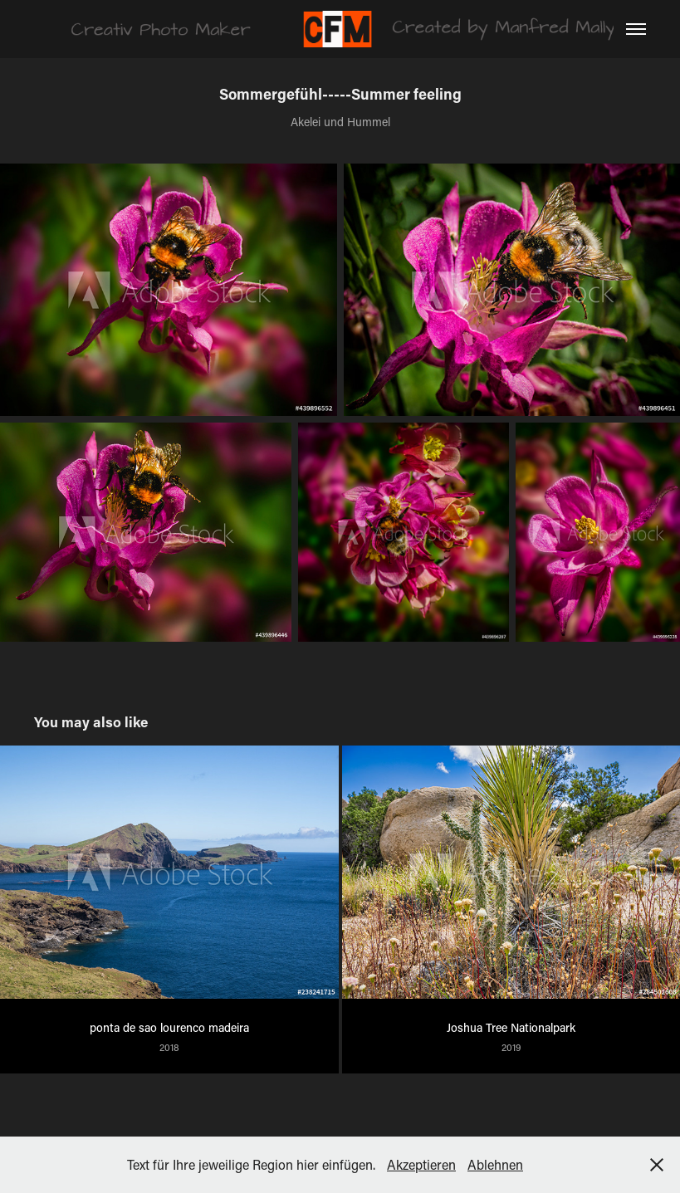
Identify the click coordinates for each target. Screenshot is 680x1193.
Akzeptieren (421, 1164)
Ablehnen (495, 1164)
